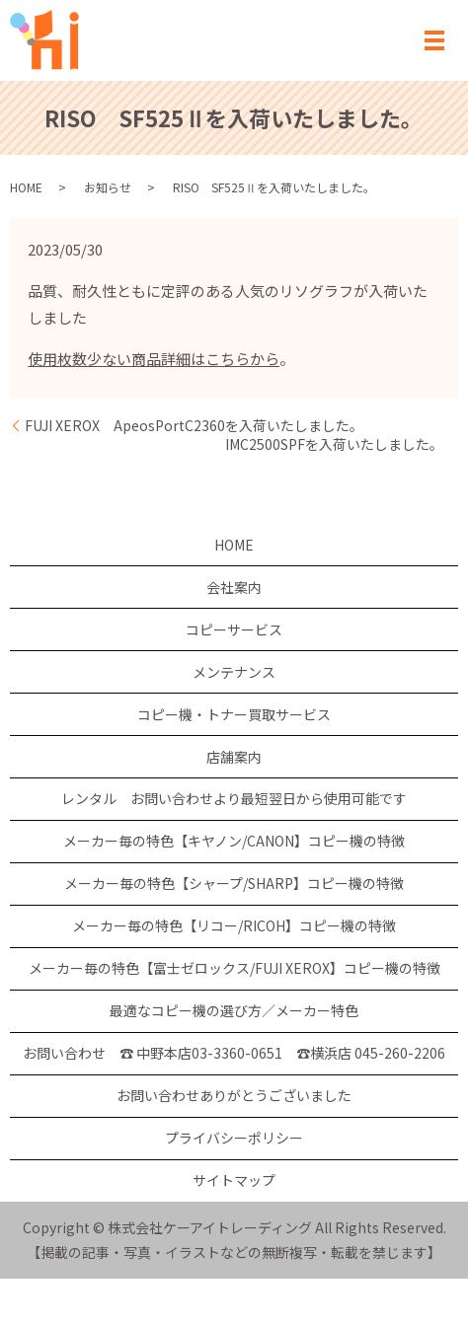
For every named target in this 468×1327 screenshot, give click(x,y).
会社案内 (234, 587)
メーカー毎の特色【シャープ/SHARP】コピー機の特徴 (234, 883)
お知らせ (107, 187)
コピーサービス (234, 629)
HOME (26, 187)
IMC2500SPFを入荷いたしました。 (334, 444)
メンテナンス (234, 672)
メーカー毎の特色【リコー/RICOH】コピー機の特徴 (234, 925)
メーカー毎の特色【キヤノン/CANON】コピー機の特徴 (234, 840)
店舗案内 (234, 757)
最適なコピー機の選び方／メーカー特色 (234, 1010)
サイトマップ (234, 1180)
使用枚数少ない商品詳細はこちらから (153, 358)
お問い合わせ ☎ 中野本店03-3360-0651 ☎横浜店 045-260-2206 (234, 1053)
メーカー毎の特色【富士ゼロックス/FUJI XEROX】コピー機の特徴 (234, 968)
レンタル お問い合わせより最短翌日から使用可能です (234, 798)
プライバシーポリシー (234, 1137)
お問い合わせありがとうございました (234, 1095)
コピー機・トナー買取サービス (234, 714)
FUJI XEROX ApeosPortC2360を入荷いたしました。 (194, 425)
